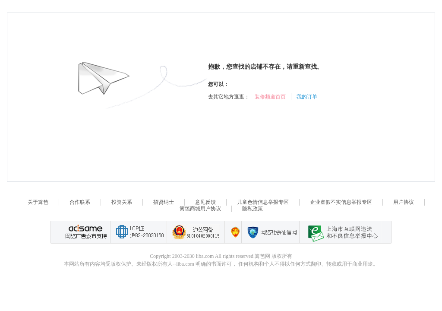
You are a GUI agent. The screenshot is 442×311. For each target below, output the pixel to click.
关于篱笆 (38, 202)
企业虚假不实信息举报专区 (341, 202)
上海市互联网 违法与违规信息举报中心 (341, 232)
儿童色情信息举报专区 (263, 202)
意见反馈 (205, 202)
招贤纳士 (163, 202)
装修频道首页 (270, 97)
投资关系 (121, 202)
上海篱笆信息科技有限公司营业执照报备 (233, 232)
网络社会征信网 (270, 232)
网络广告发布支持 (85, 232)
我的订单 (307, 97)
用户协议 (403, 202)
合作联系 (79, 202)
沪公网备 (195, 232)
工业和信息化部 (138, 232)
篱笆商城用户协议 (200, 209)
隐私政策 (252, 209)
